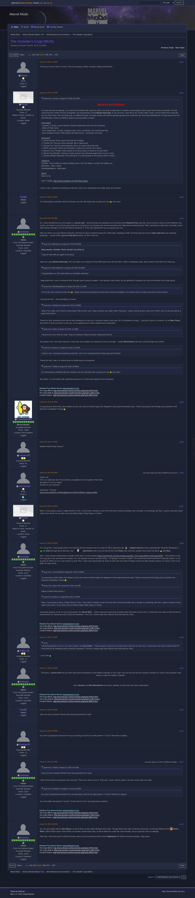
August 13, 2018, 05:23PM (48, 731)
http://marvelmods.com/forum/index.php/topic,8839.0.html (75, 395)
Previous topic (167, 48)
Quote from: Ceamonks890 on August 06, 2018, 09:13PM (63, 572)
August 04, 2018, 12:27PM (48, 93)
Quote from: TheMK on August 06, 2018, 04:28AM (61, 366)
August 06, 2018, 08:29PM (48, 218)
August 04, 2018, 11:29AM (48, 62)
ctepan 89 (25, 455)
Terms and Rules (171, 891)
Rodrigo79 (24, 744)
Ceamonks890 (24, 419)
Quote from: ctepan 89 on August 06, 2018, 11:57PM (62, 585)
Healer (24, 75)
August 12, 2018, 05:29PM (48, 637)
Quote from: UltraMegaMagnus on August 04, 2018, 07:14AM (65, 286)
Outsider (24, 232)
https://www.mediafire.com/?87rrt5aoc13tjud (70, 181)
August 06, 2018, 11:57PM (48, 442)
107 (50, 55)
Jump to (151, 877)
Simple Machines (28, 894)
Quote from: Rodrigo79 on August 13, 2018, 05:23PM (62, 788)
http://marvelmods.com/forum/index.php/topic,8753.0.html (75, 391)
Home (14, 27)
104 (37, 55)
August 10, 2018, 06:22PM (48, 543)
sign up (49, 3)
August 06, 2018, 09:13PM (48, 402)
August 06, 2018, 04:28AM (48, 197)
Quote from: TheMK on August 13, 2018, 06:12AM (61, 767)
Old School (24, 486)
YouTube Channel (55, 27)
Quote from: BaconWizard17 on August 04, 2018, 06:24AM (64, 268)
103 (33, 55)
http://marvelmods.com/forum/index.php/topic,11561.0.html (77, 393)
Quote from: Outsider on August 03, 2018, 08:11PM (61, 98)
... (31, 55)
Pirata (24, 104)
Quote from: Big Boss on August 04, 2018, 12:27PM (61, 347)
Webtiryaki (21, 891)
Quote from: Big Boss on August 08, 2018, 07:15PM (61, 597)
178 (56, 55)
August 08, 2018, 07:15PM (48, 506)
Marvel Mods (18, 14)
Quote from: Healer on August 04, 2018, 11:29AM (60, 329)
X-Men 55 (24, 651)
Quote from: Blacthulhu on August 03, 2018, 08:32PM (62, 244)
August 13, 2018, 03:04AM (48, 668)
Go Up (12, 865)
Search (25, 27)
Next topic (180, 48)
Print (182, 55)
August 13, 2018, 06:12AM (48, 710)
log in (41, 3)
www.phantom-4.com (71, 388)
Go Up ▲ (182, 891)
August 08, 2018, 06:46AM (48, 472)
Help (163, 891)
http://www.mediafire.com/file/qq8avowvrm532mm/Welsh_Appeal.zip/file (68, 492)
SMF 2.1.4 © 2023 (16, 894)
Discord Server (37, 27)
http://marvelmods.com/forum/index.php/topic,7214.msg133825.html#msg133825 (130, 556)
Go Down (13, 55)
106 (46, 55)
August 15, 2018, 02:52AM (48, 824)
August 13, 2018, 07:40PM (48, 762)
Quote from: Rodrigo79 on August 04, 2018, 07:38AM (62, 305)
